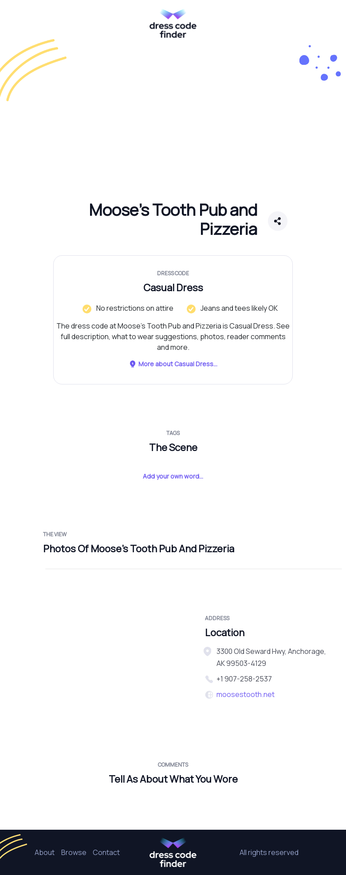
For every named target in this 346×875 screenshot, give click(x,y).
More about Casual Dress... (173, 364)
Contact (106, 852)
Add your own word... (173, 476)
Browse (73, 852)
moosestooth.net (245, 694)
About (45, 852)
